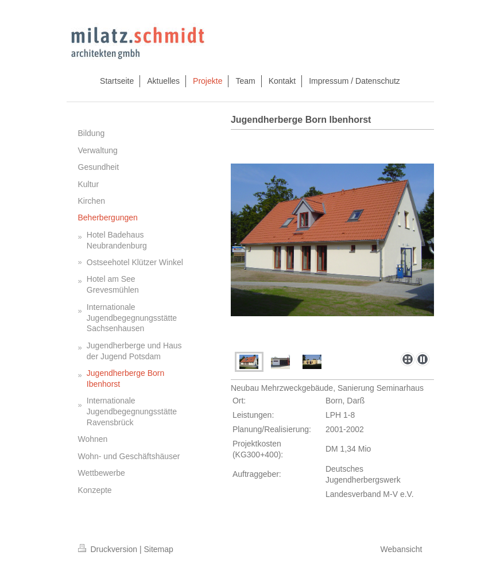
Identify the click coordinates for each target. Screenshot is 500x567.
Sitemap (158, 549)
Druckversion (108, 549)
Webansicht (402, 549)
